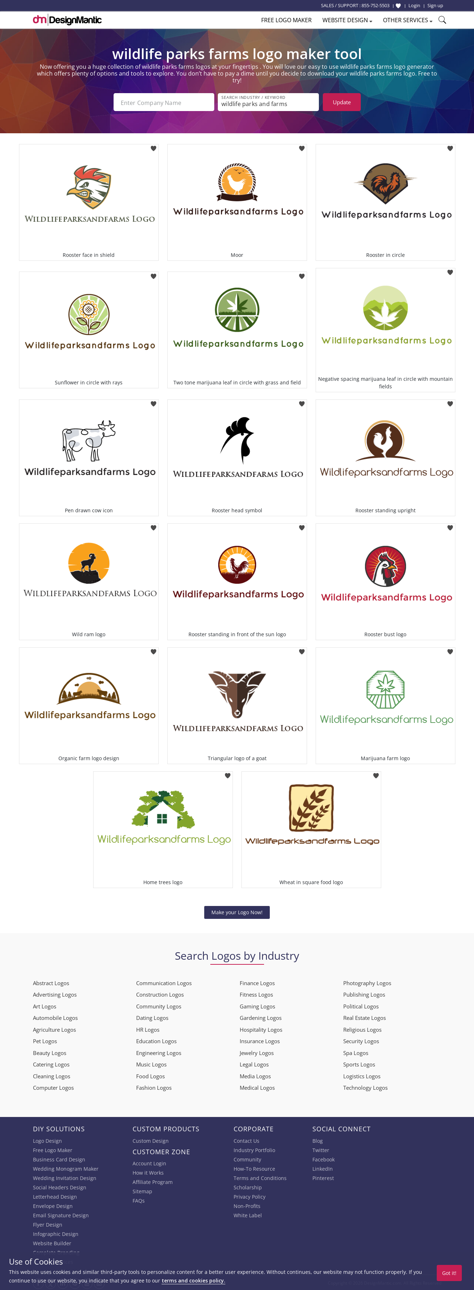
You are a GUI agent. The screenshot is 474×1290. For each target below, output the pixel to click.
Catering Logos (51, 1063)
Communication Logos (164, 982)
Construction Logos (160, 993)
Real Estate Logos (364, 1017)
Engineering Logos (158, 1052)
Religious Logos (362, 1028)
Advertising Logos (55, 993)
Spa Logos (355, 1052)
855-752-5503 (375, 5)
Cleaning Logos (51, 1075)
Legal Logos (254, 1063)
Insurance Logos (260, 1040)
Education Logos (156, 1040)
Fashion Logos (154, 1086)
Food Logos (150, 1075)
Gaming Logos (257, 1005)
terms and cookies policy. (193, 1280)
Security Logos (361, 1040)
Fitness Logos (256, 993)
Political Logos (361, 1005)
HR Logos (147, 1028)
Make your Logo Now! (237, 911)
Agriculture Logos (54, 1028)
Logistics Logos (361, 1075)
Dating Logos (152, 1017)
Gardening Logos (261, 1017)
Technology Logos (365, 1086)
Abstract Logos (51, 982)
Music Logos (151, 1063)
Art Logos (44, 1005)
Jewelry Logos (257, 1052)
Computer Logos (53, 1086)
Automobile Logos (55, 1017)
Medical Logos (257, 1086)
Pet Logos (45, 1040)
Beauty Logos (49, 1052)
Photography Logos (367, 982)
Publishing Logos (364, 993)
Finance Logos (257, 982)
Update (342, 102)
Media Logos (255, 1075)
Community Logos (158, 1005)
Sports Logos (359, 1063)
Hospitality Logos (261, 1028)
